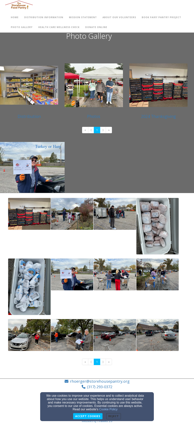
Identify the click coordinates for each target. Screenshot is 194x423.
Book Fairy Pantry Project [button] (161, 17)
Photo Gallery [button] (22, 27)
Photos (93, 116)
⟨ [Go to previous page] (91, 130)
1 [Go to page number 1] (97, 130)
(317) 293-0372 (99, 386)
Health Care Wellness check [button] (59, 27)
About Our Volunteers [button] (119, 17)
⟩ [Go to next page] (102, 130)
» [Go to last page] (109, 130)
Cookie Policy (108, 409)
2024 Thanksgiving (158, 116)
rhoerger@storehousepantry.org (100, 381)
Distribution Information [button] (43, 17)
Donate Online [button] (96, 27)
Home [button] (15, 17)
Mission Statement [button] (83, 17)
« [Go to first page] (85, 130)
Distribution (29, 116)
